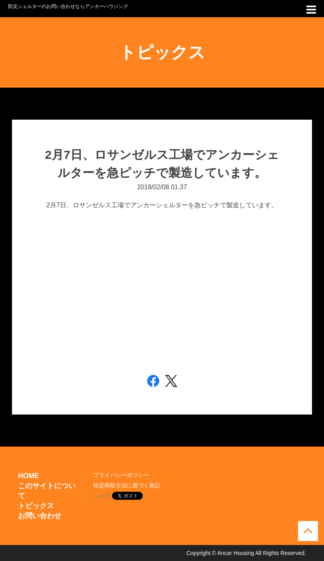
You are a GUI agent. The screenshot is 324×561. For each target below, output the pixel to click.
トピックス (36, 506)
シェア (101, 496)
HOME (28, 476)
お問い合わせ (39, 516)
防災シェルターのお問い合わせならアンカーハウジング (68, 6)
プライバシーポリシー (121, 475)
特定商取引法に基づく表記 (126, 485)
